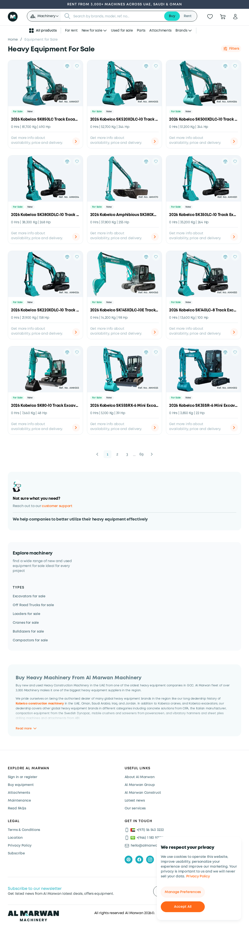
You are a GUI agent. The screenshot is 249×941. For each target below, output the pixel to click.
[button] (44, 16)
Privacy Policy (198, 876)
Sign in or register (22, 777)
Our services (135, 808)
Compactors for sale (30, 640)
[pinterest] (128, 859)
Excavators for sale (29, 596)
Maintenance (19, 800)
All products (42, 31)
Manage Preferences (183, 892)
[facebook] (139, 859)
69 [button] (142, 454)
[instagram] (150, 859)
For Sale (17, 112)
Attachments (160, 30)
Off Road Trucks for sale (33, 605)
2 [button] (117, 454)
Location (15, 837)
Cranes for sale (26, 622)
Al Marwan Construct (143, 792)
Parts (141, 30)
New (30, 112)
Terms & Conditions (24, 829)
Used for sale (122, 30)
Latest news (135, 800)
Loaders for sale (26, 613)
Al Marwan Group (140, 784)
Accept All (183, 906)
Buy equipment (20, 784)
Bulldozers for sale (28, 631)
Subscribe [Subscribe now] (16, 853)
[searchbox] (117, 16)
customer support (57, 506)
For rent (71, 30)
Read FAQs (17, 808)
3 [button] (127, 454)
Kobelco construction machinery (40, 703)
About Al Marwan (140, 777)
